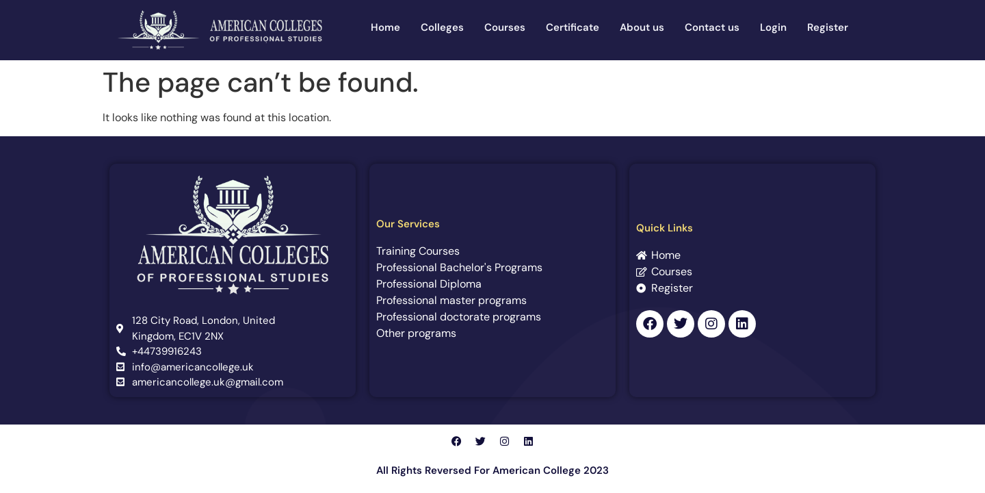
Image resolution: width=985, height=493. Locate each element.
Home (385, 27)
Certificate (572, 27)
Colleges (442, 27)
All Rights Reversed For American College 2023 (492, 470)
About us (642, 27)
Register (827, 27)
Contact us (712, 27)
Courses (504, 27)
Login (773, 27)
